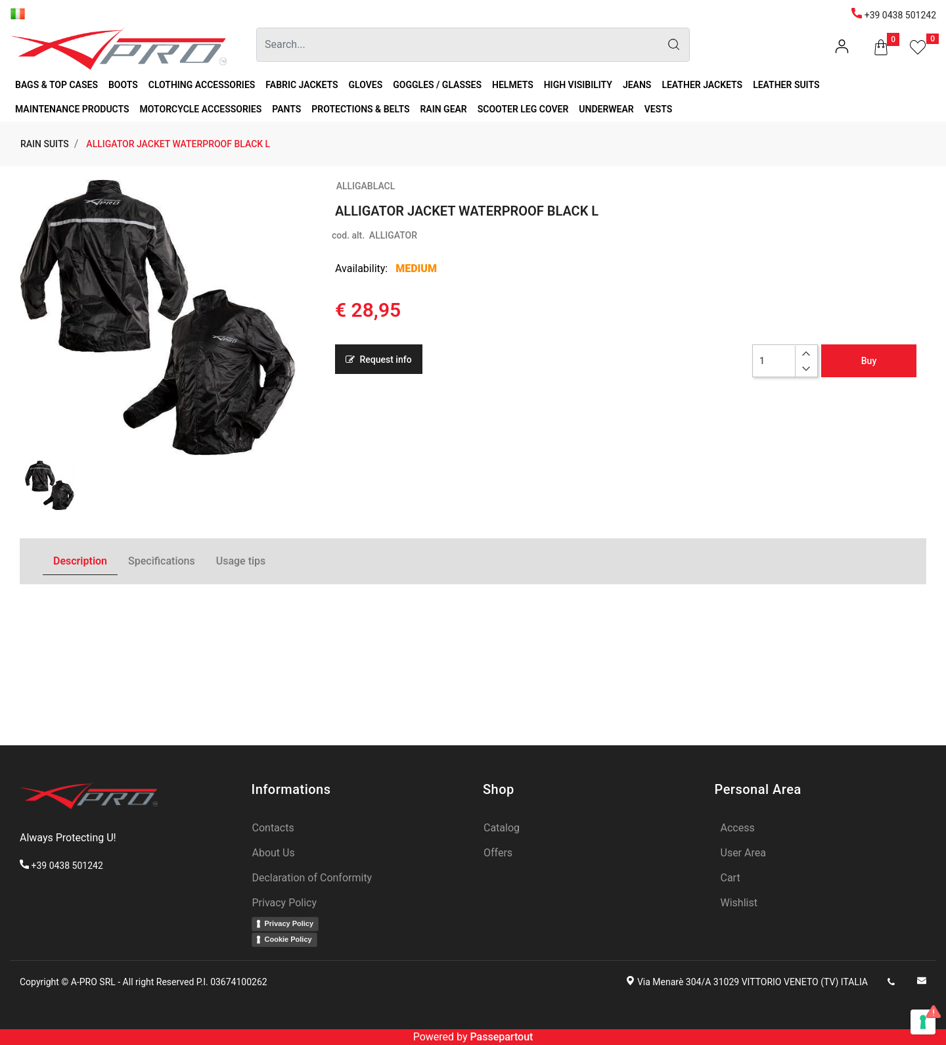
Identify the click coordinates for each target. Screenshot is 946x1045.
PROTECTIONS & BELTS (360, 109)
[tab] (80, 561)
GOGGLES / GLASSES (437, 85)
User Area (743, 853)
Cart (730, 877)
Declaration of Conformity (312, 877)
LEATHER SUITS (786, 85)
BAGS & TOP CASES (56, 85)
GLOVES (366, 85)
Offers (498, 853)
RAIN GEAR (443, 109)
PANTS (286, 109)
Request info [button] (379, 359)
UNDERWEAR (606, 109)
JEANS (637, 85)
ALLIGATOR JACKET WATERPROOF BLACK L (178, 144)
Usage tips (241, 561)
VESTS (658, 109)
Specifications (161, 561)
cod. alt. (348, 235)
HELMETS (512, 85)
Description (80, 561)
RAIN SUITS (44, 144)
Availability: (361, 268)
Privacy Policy (284, 902)
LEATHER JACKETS (702, 85)
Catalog (502, 828)
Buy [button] (868, 361)
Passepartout (501, 1037)
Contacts (273, 828)
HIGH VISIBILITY (578, 85)
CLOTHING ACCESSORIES (202, 85)
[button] (881, 50)
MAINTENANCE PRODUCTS (72, 109)
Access (738, 828)
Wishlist (739, 902)
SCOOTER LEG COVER (523, 109)
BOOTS (123, 85)
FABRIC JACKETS (301, 85)
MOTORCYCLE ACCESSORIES (201, 109)
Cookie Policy (288, 939)
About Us (273, 853)
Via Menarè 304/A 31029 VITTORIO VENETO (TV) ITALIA (752, 982)
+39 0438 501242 (893, 15)
